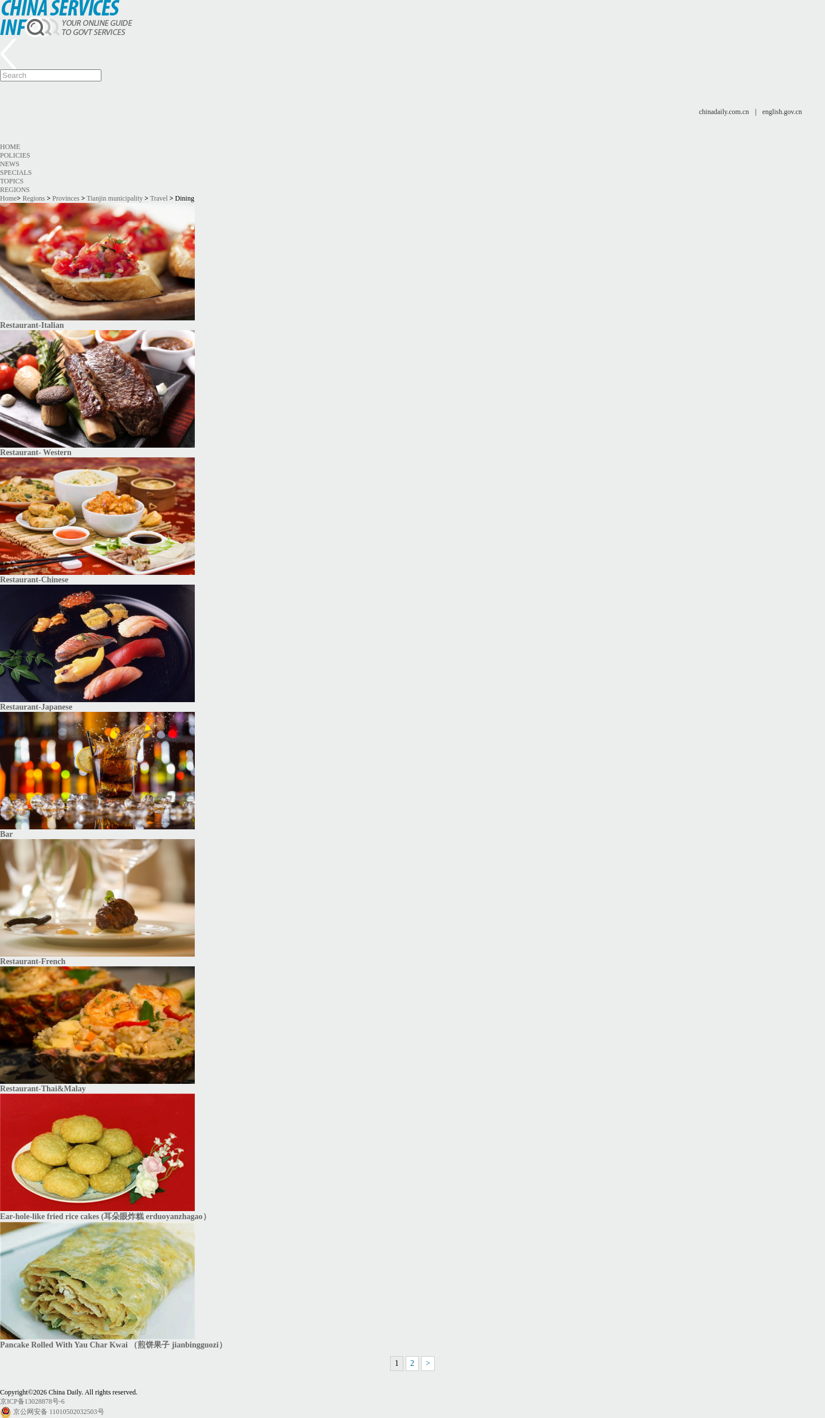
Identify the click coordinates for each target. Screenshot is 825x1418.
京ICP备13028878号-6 (32, 1401)
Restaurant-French (32, 961)
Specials (16, 173)
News (9, 164)
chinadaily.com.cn (724, 112)
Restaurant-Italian (32, 325)
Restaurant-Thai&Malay (43, 1088)
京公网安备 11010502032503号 (58, 1412)
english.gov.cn (782, 112)
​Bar (6, 834)
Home (10, 147)
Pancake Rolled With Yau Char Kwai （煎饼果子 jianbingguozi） (113, 1344)
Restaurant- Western (36, 452)
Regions (15, 190)
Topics (11, 181)
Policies (15, 155)
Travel (159, 198)
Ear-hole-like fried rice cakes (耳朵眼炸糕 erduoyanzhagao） (105, 1216)
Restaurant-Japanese (36, 706)
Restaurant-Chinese (34, 579)
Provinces (65, 198)
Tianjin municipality (115, 198)
